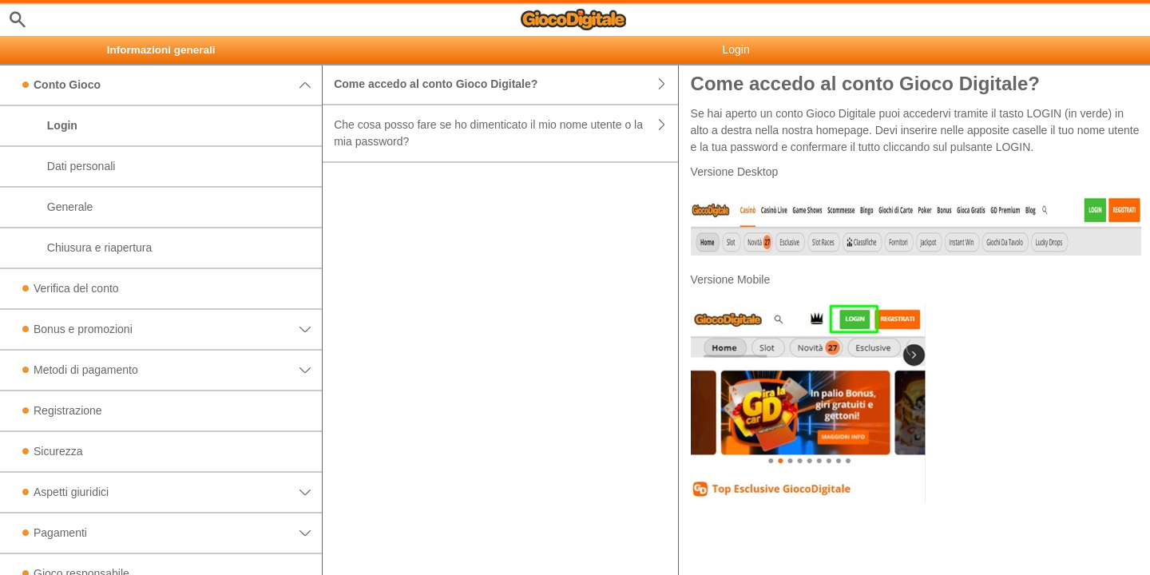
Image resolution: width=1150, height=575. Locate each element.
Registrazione (68, 410)
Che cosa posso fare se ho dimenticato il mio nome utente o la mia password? (505, 133)
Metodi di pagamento (178, 370)
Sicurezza (58, 451)
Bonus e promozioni (178, 329)
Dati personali (81, 166)
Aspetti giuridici (178, 492)
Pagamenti (178, 533)
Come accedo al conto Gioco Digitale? (505, 84)
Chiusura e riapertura (100, 247)
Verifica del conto (76, 288)
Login (62, 125)
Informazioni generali (161, 50)
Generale (70, 206)
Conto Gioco (178, 85)
